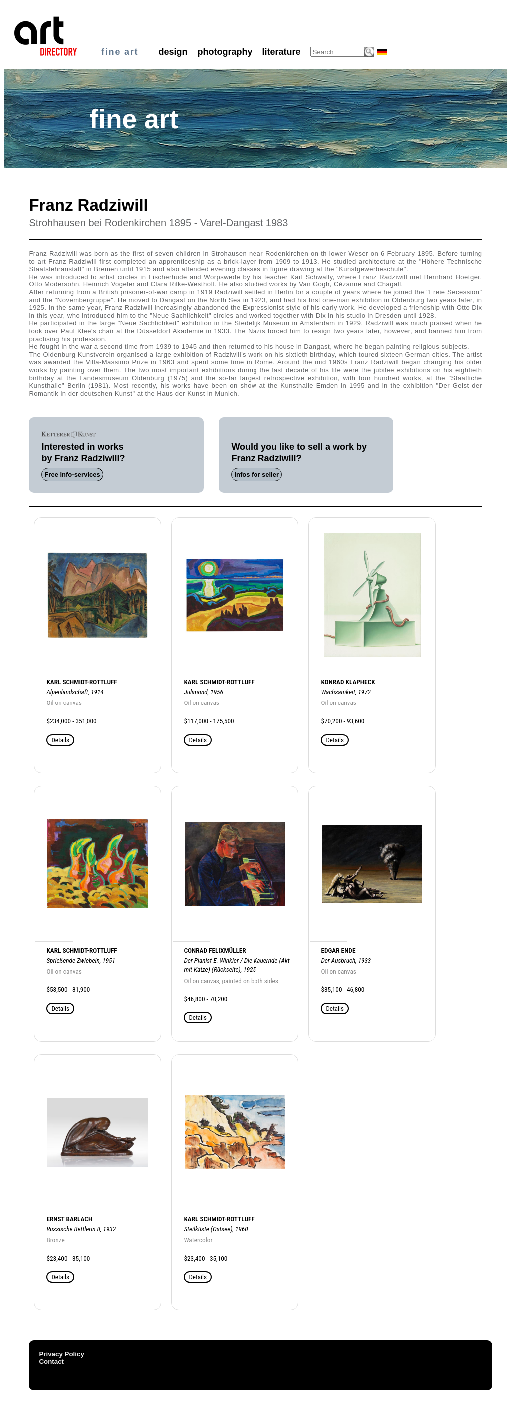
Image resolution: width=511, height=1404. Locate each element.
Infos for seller (256, 474)
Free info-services (72, 474)
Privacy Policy (61, 1354)
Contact (51, 1361)
